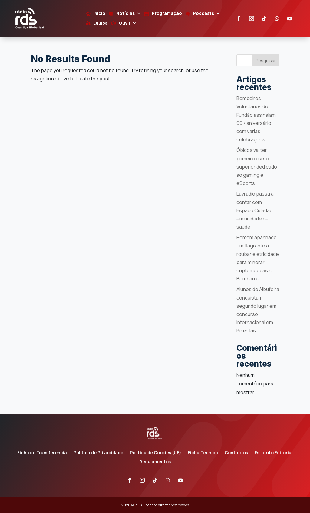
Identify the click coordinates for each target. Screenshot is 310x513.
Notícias (125, 13)
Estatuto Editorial (274, 453)
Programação (167, 13)
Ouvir (124, 23)
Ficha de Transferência (42, 453)
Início (99, 13)
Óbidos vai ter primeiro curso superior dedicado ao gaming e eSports (256, 166)
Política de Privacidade (98, 453)
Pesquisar (266, 60)
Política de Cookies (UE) (155, 453)
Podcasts (203, 13)
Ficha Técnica (203, 453)
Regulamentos (155, 462)
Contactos (236, 453)
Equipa (100, 23)
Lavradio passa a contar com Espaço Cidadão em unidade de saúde (255, 210)
